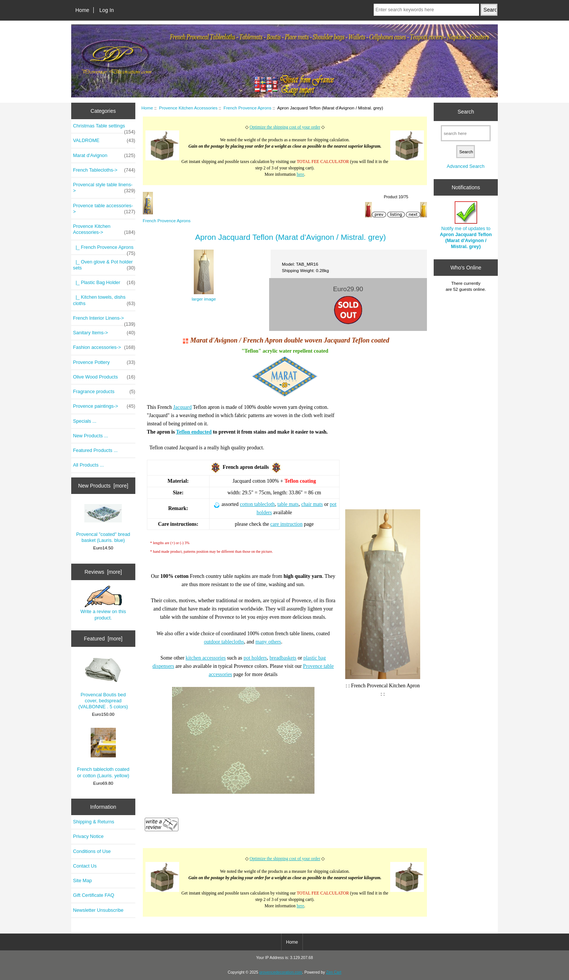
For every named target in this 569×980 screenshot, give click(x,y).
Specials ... (84, 421)
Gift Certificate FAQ (93, 895)
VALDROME (104, 141)
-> (104, 229)
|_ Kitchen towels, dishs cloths (104, 300)
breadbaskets (283, 658)
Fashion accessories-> (104, 347)
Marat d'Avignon (104, 156)
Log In (106, 10)
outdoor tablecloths (224, 642)
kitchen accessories (206, 658)
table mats (288, 504)
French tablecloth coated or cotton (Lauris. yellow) (103, 753)
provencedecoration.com (280, 972)
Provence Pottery (104, 362)
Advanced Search (466, 166)
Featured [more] (103, 639)
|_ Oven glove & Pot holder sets (104, 265)
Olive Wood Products (104, 377)
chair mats (312, 504)
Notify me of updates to (466, 225)
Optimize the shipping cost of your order (285, 127)
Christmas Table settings (104, 128)
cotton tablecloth (257, 504)
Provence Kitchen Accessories (188, 107)
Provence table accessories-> (104, 209)
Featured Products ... (95, 450)
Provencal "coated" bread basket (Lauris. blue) (103, 523)
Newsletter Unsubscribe (98, 910)
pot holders (255, 658)
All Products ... (88, 465)
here (300, 174)
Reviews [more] (103, 572)
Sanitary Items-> (104, 333)
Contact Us (85, 866)
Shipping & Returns (93, 821)
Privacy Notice (88, 836)
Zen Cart (333, 972)
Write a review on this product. (103, 603)
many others (268, 642)
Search (466, 112)
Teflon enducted (194, 432)
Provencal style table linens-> (104, 188)
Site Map (82, 880)
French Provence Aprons (247, 107)
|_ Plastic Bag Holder (104, 283)
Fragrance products (104, 392)
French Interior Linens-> (104, 320)
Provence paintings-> (104, 406)
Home (82, 10)
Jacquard (182, 407)
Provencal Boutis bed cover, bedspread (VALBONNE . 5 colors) (103, 683)
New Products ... (90, 435)
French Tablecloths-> (104, 170)
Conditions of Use (92, 851)
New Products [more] (103, 486)
